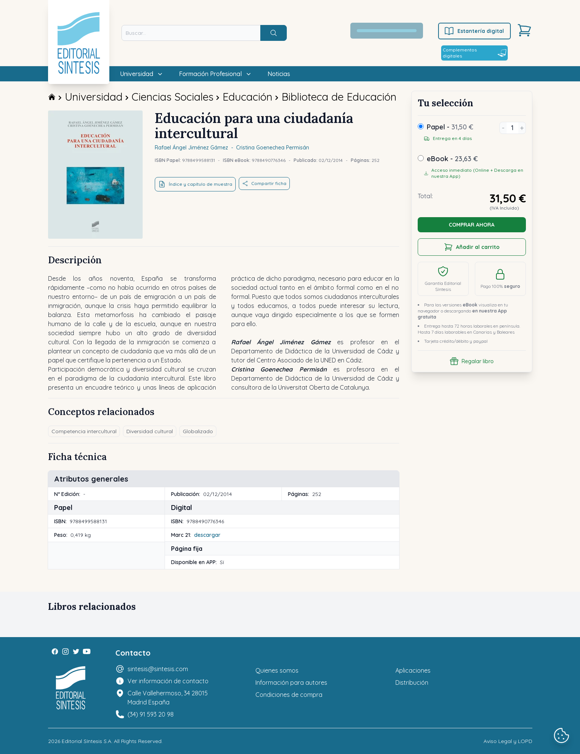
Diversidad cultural (149, 431)
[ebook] (421, 158)
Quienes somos (277, 670)
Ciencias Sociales (172, 96)
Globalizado (198, 431)
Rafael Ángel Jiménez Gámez (191, 147)
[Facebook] (55, 651)
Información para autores (291, 682)
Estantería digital (474, 31)
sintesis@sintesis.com (158, 669)
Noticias (278, 74)
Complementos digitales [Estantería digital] (474, 53)
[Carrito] (524, 30)
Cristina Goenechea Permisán (272, 147)
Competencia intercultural (84, 431)
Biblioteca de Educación (339, 96)
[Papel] (421, 126)
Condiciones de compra (288, 694)
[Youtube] (86, 651)
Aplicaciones (413, 670)
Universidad (94, 96)
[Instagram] (65, 651)
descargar (207, 535)
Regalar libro (471, 361)
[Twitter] (76, 651)
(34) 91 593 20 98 (151, 714)
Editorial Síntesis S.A (86, 741)
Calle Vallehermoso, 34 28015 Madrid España (168, 697)
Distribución (411, 682)
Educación (247, 96)
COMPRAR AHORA (471, 224)
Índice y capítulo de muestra (195, 184)
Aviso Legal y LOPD (508, 741)
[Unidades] (512, 128)
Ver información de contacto (168, 681)
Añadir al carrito (471, 247)
